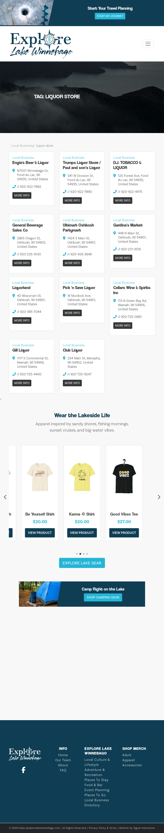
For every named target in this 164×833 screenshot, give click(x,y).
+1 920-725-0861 (127, 317)
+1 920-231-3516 (127, 249)
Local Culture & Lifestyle (97, 762)
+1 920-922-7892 (26, 187)
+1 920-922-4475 (127, 192)
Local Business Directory (97, 802)
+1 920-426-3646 (77, 254)
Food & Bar (94, 785)
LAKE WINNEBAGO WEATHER (82, 694)
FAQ (63, 770)
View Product (40, 533)
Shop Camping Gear (103, 597)
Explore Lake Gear (82, 562)
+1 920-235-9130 (26, 254)
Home (63, 755)
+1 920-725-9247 (77, 374)
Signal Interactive (144, 828)
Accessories (132, 765)
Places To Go (95, 795)
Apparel (128, 760)
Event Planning (97, 790)
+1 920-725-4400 (27, 374)
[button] (159, 497)
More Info (21, 195)
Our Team (63, 760)
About (63, 765)
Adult (126, 755)
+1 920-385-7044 (26, 312)
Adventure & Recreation (95, 772)
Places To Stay (96, 780)
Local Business (22, 146)
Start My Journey (110, 16)
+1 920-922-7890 (77, 192)
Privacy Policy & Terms (103, 828)
